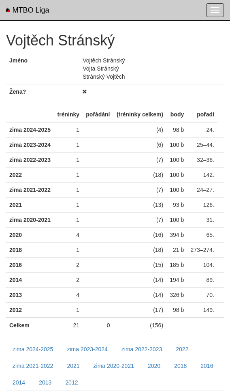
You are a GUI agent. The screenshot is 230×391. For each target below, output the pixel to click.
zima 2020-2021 (114, 366)
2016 (206, 366)
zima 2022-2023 (141, 349)
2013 (45, 382)
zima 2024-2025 (33, 349)
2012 (71, 382)
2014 (19, 382)
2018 (180, 366)
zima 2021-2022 (33, 366)
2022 (182, 349)
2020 (154, 366)
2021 (73, 366)
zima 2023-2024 (87, 349)
